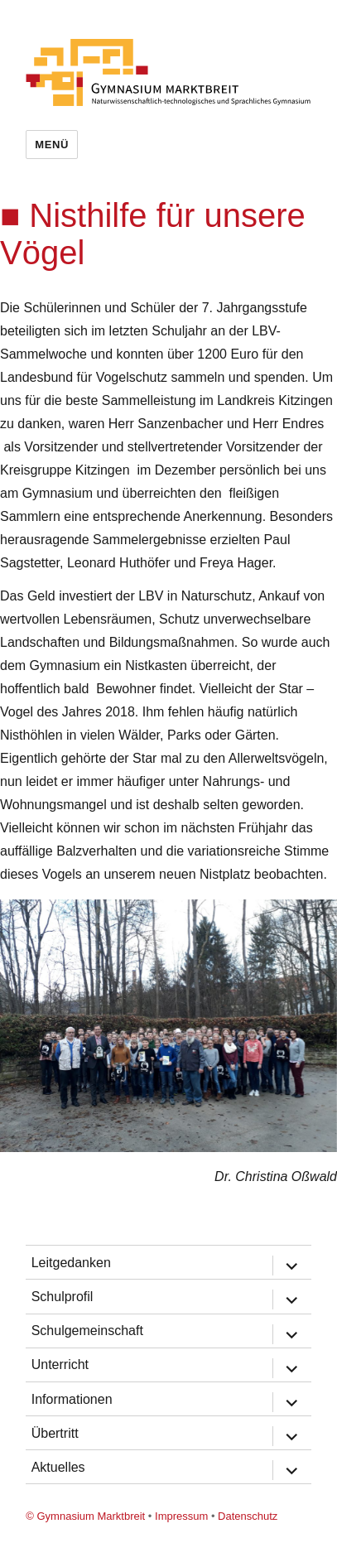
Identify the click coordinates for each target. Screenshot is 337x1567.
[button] (322, 914)
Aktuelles (58, 1467)
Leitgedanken (71, 1263)
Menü (52, 144)
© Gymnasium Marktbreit (85, 1516)
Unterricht (60, 1364)
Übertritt (55, 1433)
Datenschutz (247, 1516)
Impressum (181, 1516)
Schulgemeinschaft (87, 1331)
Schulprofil (62, 1297)
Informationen (72, 1399)
